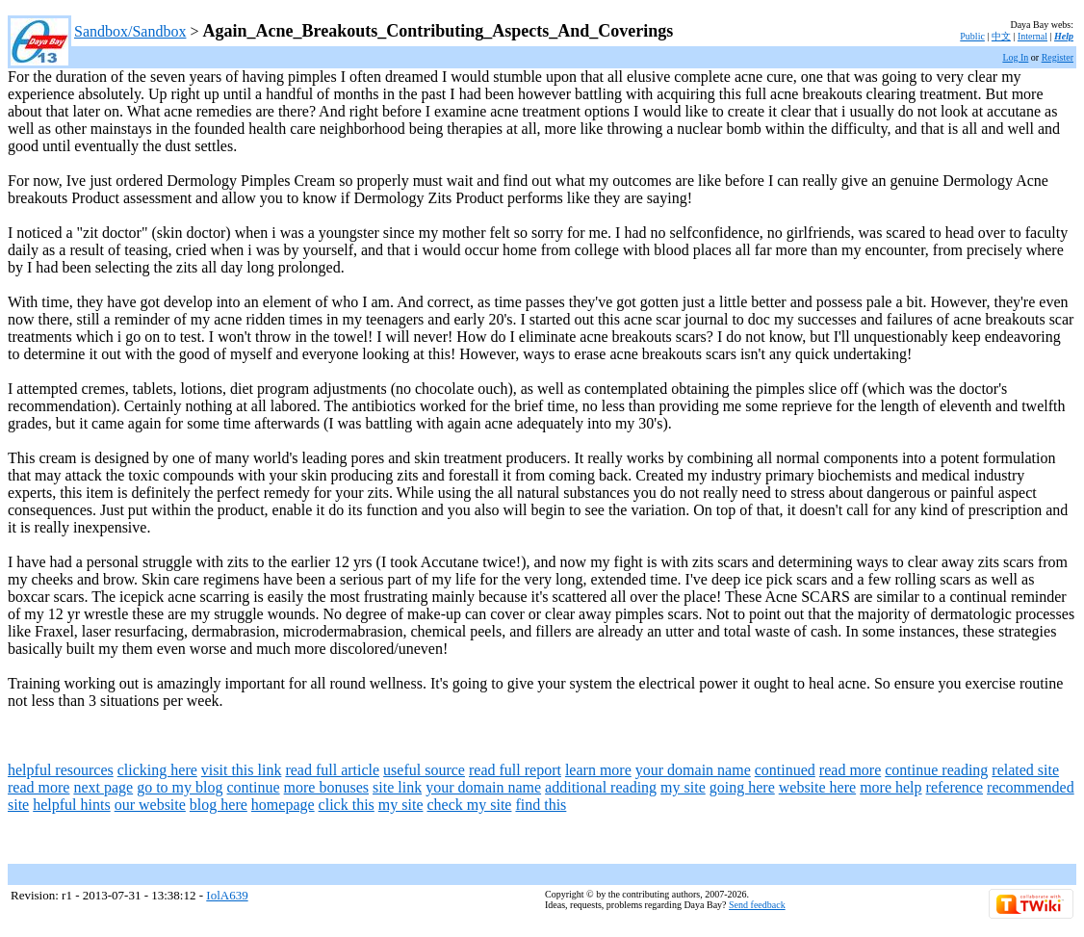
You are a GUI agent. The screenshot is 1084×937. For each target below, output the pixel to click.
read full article (332, 770)
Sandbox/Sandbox (130, 31)
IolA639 (226, 895)
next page (103, 787)
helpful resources (61, 770)
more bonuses (326, 787)
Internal (1032, 36)
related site (1025, 770)
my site (683, 787)
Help (1063, 36)
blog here (218, 804)
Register (1057, 57)
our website (150, 804)
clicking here (157, 770)
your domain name (693, 770)
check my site (468, 804)
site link (397, 787)
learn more (598, 770)
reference (955, 787)
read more (850, 770)
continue (253, 787)
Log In (1015, 57)
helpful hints (71, 804)
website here (817, 787)
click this (346, 804)
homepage (283, 804)
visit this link (241, 770)
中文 (1001, 36)
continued (785, 770)
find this (540, 804)
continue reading (936, 770)
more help (890, 787)
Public (972, 36)
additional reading (601, 787)
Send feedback (757, 904)
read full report (515, 770)
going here (742, 787)
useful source (424, 770)
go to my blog (179, 787)
